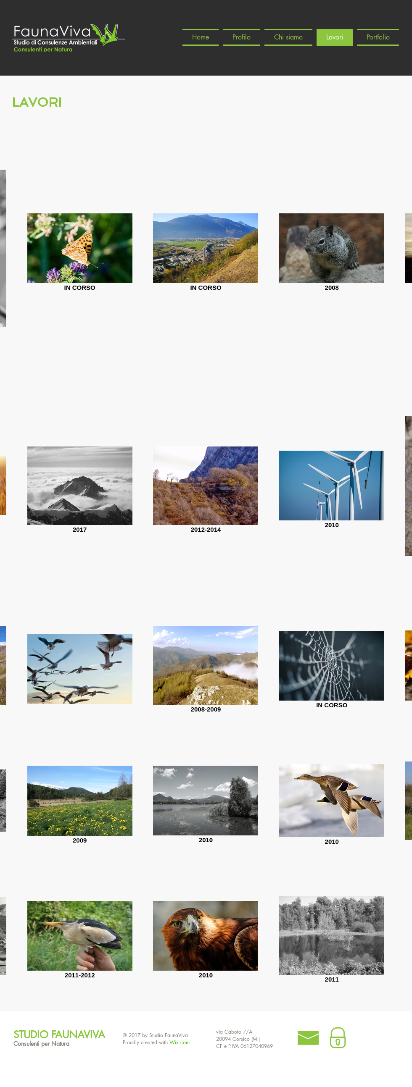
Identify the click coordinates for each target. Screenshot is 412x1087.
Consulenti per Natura (41, 1044)
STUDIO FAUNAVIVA (59, 1034)
